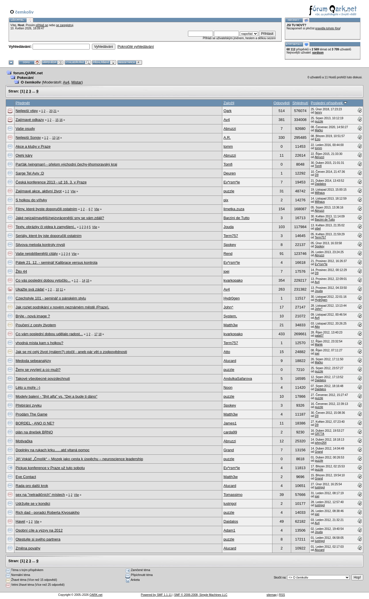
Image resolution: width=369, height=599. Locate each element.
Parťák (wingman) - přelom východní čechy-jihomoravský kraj (66, 164)
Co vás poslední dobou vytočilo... (43, 280)
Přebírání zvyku (29, 405)
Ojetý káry (24, 155)
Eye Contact (26, 477)
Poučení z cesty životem (36, 325)
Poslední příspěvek (329, 103)
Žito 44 (21, 271)
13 (53, 137)
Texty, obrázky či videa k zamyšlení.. (46, 227)
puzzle (319, 121)
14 (57, 137)
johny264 (321, 442)
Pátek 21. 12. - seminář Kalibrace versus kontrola (56, 262)
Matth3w (230, 325)
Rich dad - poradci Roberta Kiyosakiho (48, 512)
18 (99, 334)
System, (230, 316)
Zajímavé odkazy (30, 119)
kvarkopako (232, 280)
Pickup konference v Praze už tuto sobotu (50, 468)
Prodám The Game (31, 414)
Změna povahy (28, 548)
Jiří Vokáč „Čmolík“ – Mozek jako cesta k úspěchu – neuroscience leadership (79, 459)
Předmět (23, 103)
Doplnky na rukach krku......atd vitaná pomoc (53, 450)
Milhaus (320, 192)
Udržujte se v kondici (33, 503)
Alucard (229, 361)
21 (55, 111)
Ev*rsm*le (231, 182)
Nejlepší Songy (28, 137)
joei (226, 271)
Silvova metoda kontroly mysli (40, 244)
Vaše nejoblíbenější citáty (37, 253)
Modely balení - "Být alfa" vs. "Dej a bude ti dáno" (56, 396)
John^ (228, 307)
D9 (317, 175)
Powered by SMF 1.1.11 (156, 594)
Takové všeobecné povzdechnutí (43, 378)
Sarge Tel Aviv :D (30, 173)
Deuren (229, 173)
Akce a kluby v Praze (33, 146)
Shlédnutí (300, 103)
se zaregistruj (64, 25)
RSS (282, 594)
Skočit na (279, 577)
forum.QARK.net (28, 73)
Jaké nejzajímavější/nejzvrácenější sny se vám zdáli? (60, 218)
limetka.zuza (233, 209)
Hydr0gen (231, 298)
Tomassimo (232, 494)
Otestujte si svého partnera (38, 539)
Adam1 (229, 530)
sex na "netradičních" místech (40, 494)
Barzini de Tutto (236, 218)
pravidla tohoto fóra (327, 28)
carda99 (230, 432)
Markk (319, 344)
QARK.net (95, 594)
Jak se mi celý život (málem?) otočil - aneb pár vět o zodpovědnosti (71, 352)
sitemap (272, 594)
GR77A (319, 433)
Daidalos (320, 183)
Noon (227, 387)
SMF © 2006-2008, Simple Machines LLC (200, 594)
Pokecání (25, 77)
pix (225, 200)
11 (61, 289)
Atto (317, 326)
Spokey (229, 244)
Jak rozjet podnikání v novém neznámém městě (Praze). (62, 307)
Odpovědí (282, 103)
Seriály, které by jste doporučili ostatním (49, 236)
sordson (317, 52)
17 (95, 334)
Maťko (319, 130)
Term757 (230, 236)
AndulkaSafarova (237, 378)
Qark (227, 111)
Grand (228, 450)
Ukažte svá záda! (30, 289)
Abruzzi (229, 128)
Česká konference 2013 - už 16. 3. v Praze (51, 182)
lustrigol (320, 487)
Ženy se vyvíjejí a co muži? (38, 369)
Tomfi (227, 164)
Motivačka (24, 441)
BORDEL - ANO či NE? (35, 423)
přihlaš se (42, 25)
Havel (20, 521)
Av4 (66, 82)
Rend (227, 253)
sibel (318, 228)
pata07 (319, 335)
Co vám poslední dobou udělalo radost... (49, 334)
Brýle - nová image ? (33, 316)
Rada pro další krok (32, 486)
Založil (228, 103)
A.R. (227, 137)
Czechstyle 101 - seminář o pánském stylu (51, 298)
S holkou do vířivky (31, 200)
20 (50, 111)
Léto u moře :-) (28, 387)
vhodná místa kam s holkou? (39, 343)
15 (57, 120)
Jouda (228, 227)
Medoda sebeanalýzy (33, 361)
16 (61, 120)
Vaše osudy (25, 128)
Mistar (76, 82)
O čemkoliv (31, 82)
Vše (73, 191)
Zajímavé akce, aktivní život (39, 191)
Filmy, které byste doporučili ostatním (46, 209)
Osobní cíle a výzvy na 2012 (39, 530)
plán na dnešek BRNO (34, 432)
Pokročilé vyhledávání (135, 46)
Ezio (317, 139)
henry (318, 112)
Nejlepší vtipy (27, 111)
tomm (228, 146)
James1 (230, 423)
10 (57, 289)
